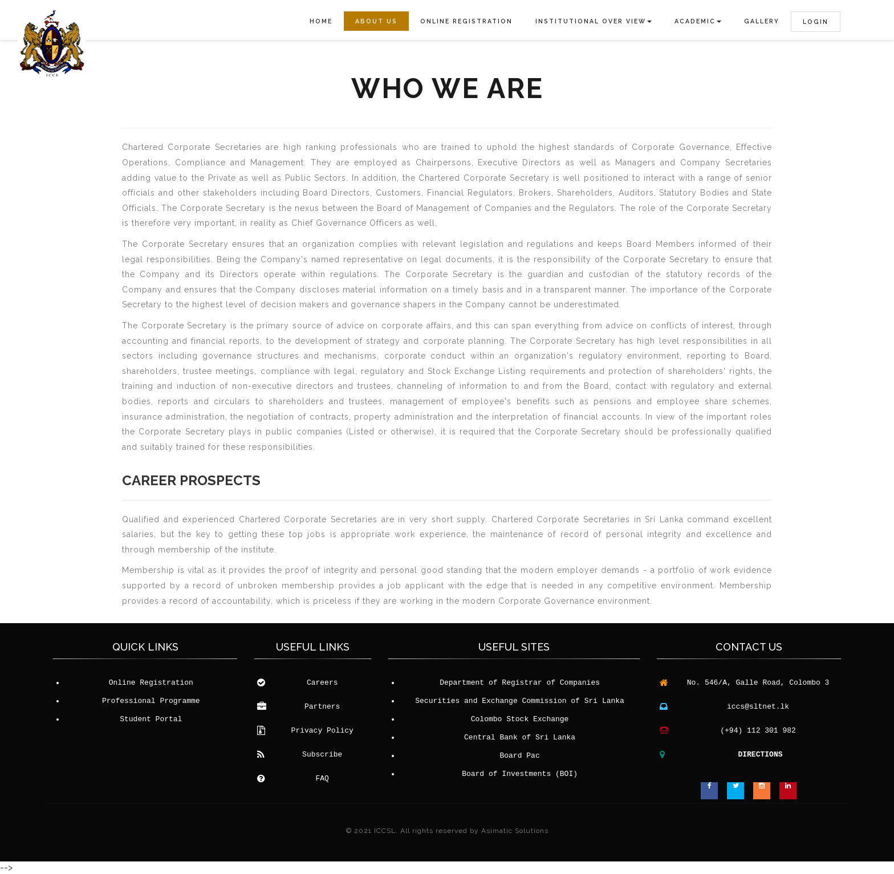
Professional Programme (151, 701)
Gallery (761, 21)
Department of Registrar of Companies (520, 683)
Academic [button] (697, 21)
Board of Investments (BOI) (520, 774)
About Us (376, 21)
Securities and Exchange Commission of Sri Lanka (519, 701)
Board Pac (519, 756)
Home (321, 21)
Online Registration (466, 21)
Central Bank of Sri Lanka (519, 738)
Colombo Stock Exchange (520, 719)
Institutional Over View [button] (593, 21)
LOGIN (815, 21)
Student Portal (151, 719)
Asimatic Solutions (514, 831)
